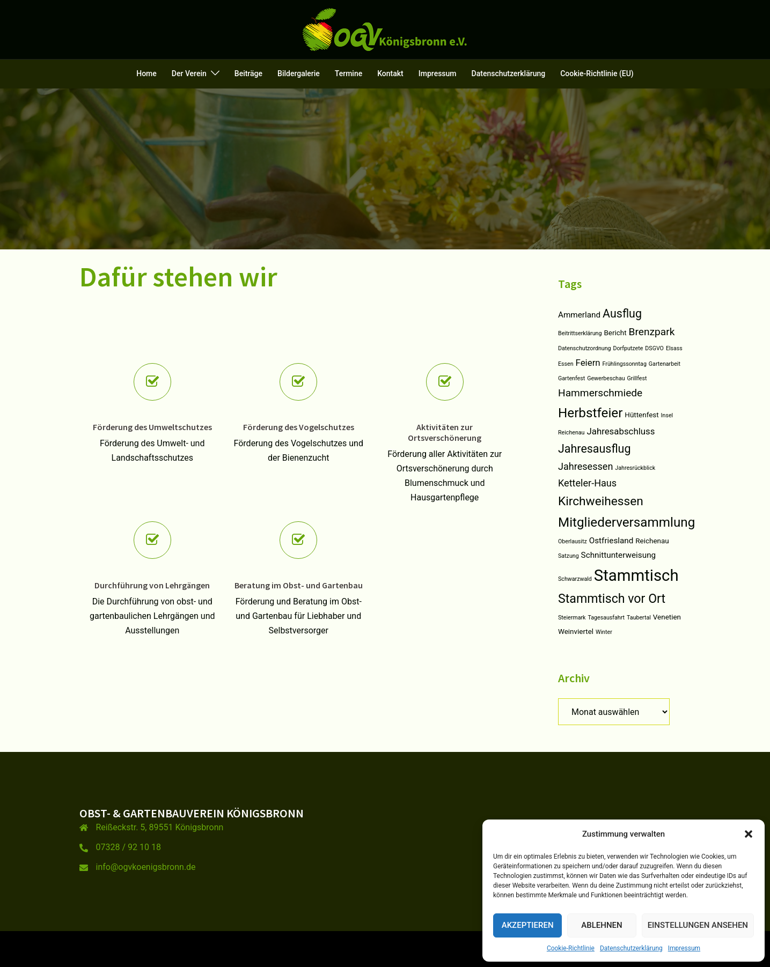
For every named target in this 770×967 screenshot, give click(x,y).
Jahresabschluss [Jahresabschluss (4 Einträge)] (620, 431)
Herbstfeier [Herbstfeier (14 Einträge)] (590, 412)
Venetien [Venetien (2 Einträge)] (667, 617)
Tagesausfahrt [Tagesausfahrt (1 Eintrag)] (606, 617)
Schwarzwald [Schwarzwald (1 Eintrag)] (575, 578)
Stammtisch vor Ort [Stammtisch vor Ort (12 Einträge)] (611, 599)
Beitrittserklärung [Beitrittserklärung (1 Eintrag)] (580, 333)
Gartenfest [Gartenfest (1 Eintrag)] (571, 378)
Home (146, 73)
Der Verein (189, 73)
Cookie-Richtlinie (571, 948)
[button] (748, 834)
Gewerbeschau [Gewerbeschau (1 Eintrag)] (606, 378)
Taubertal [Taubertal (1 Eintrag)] (639, 617)
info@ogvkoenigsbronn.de (146, 867)
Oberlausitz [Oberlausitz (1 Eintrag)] (572, 541)
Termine (348, 73)
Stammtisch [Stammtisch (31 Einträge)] (636, 575)
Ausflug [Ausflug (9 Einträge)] (622, 313)
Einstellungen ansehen (698, 925)
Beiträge (248, 73)
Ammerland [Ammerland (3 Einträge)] (579, 315)
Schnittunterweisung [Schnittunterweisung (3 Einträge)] (618, 555)
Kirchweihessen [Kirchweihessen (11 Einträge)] (600, 501)
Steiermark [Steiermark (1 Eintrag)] (571, 617)
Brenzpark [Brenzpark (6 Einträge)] (652, 332)
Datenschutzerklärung (631, 948)
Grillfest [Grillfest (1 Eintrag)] (637, 378)
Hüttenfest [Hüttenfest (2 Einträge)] (641, 415)
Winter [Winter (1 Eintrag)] (604, 632)
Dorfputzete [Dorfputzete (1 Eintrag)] (628, 348)
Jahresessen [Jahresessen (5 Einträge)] (585, 466)
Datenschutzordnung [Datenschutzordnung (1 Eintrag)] (584, 348)
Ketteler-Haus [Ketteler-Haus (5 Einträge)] (587, 483)
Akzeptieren (528, 925)
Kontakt (390, 73)
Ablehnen (601, 925)
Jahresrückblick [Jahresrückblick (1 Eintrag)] (635, 467)
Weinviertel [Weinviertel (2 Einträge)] (575, 632)
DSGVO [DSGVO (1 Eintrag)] (654, 348)
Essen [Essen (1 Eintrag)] (566, 363)
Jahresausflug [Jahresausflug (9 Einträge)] (594, 448)
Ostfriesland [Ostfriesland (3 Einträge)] (611, 540)
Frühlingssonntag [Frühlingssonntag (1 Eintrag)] (625, 363)
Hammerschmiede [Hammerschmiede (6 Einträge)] (600, 393)
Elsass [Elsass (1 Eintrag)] (674, 348)
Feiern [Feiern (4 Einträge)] (588, 362)
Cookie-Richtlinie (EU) (597, 73)
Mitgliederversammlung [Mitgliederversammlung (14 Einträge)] (626, 522)
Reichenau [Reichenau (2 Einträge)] (652, 541)
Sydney (272, 948)
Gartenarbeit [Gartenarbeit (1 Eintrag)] (664, 363)
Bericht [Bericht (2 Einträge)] (615, 333)
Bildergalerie (298, 73)
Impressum (684, 948)
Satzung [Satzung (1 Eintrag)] (568, 555)
